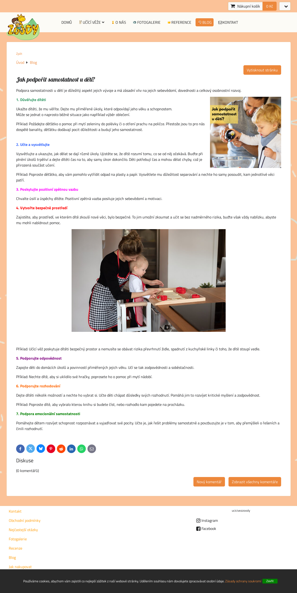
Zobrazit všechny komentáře (255, 482)
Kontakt (228, 22)
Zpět (19, 53)
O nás (118, 22)
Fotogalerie (146, 22)
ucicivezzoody (241, 510)
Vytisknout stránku (262, 70)
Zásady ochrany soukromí (243, 581)
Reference (179, 22)
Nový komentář (209, 482)
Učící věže (91, 22)
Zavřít (270, 581)
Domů (66, 22)
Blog (204, 22)
